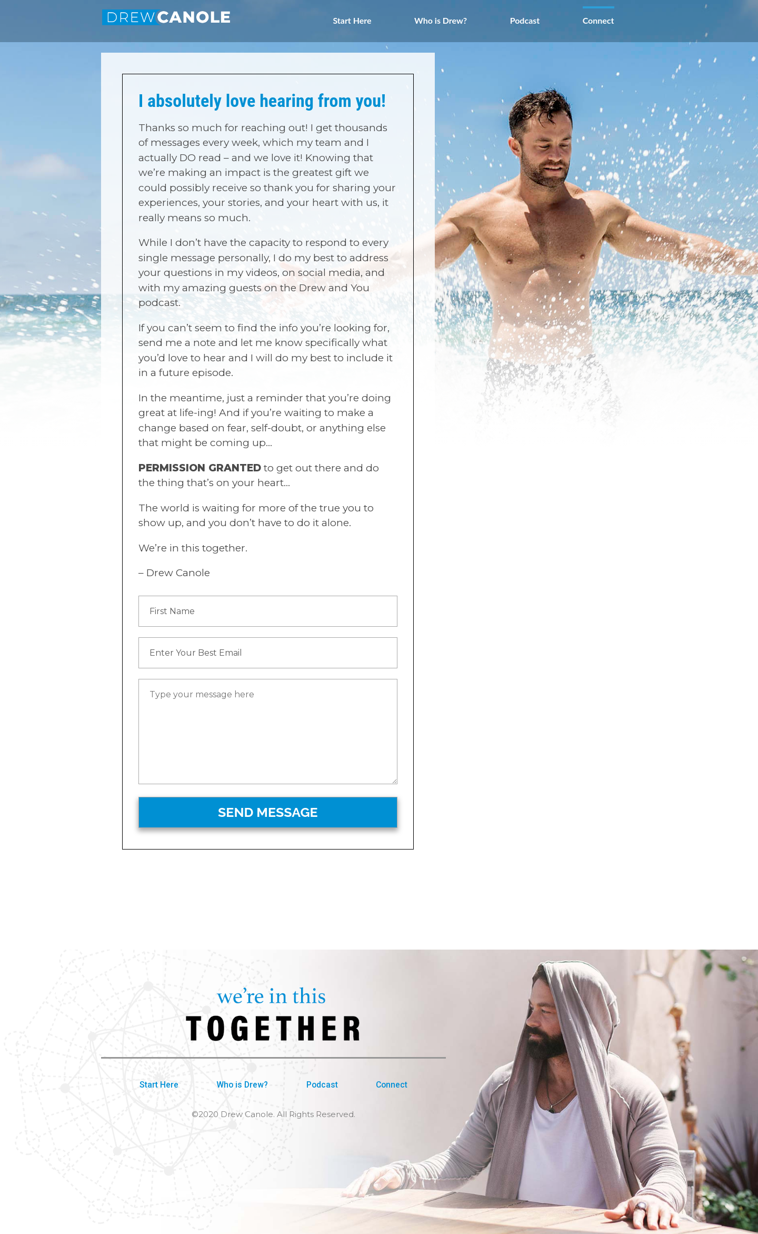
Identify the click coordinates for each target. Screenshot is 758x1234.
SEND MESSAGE (268, 812)
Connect (598, 20)
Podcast (525, 20)
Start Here (352, 20)
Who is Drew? (440, 20)
